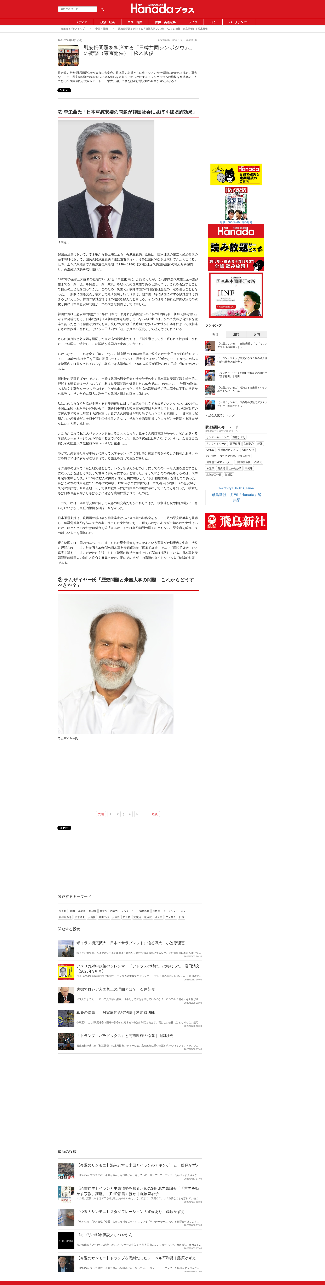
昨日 (215, 334)
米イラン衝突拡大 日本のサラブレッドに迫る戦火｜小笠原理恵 (130, 943)
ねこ (213, 22)
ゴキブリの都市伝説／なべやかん (104, 1235)
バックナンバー (239, 22)
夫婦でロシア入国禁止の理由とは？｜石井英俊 (115, 989)
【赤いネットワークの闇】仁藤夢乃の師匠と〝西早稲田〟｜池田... (242, 374)
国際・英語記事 (165, 22)
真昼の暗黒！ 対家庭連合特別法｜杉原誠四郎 (115, 1012)
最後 (155, 814)
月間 (257, 334)
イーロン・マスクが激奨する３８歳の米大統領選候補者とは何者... (242, 360)
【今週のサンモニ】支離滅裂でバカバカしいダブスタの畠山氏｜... (242, 345)
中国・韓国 (135, 22)
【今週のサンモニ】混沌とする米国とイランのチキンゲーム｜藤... (242, 389)
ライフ (193, 22)
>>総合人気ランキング (219, 415)
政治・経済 (107, 22)
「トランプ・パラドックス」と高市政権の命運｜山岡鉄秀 (124, 1036)
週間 (236, 334)
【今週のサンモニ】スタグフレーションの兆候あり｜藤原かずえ (130, 1212)
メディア (81, 22)
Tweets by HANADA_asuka (236, 488)
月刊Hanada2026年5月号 (236, 222)
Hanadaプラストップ (73, 28)
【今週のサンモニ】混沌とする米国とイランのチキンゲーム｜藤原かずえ (138, 1165)
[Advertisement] (128, 777)
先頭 (101, 814)
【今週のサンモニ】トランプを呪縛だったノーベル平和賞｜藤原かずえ (136, 1258)
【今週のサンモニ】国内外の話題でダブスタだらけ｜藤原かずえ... (242, 404)
